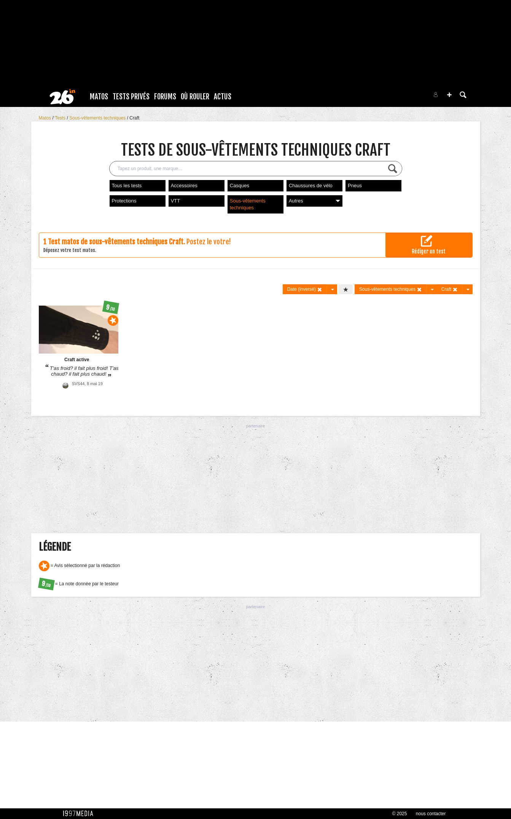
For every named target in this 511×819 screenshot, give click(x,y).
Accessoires (184, 185)
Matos (99, 96)
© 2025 (399, 813)
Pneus (355, 185)
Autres (314, 201)
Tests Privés (131, 96)
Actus (222, 96)
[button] (449, 95)
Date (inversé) (305, 289)
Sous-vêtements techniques (98, 118)
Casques (239, 185)
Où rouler (195, 96)
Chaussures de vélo (311, 185)
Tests (61, 118)
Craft (134, 118)
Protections (124, 201)
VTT (175, 201)
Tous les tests (127, 185)
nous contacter (431, 813)
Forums (165, 96)
